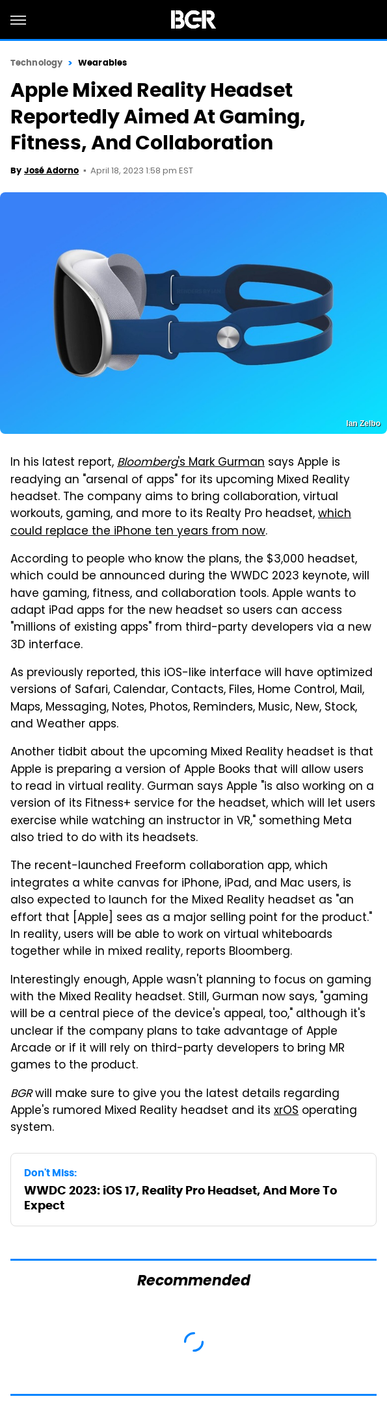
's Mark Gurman (191, 463)
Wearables (102, 62)
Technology (36, 62)
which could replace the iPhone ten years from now (180, 522)
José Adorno (51, 170)
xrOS (286, 1111)
